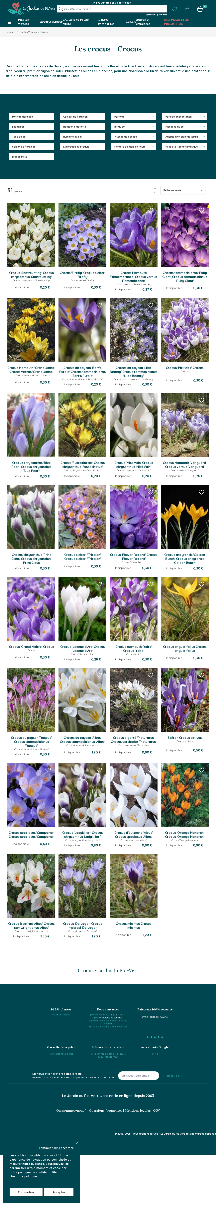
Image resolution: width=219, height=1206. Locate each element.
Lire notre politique (23, 1176)
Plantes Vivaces (28, 31)
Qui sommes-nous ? (71, 1110)
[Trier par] (182, 190)
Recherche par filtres (156, 14)
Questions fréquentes (105, 1110)
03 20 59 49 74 (117, 1014)
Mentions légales (138, 1110)
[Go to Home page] (31, 8)
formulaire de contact (110, 1017)
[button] (174, 9)
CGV (156, 1110)
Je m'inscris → (173, 1076)
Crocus (44, 31)
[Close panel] (76, 1143)
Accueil (11, 31)
